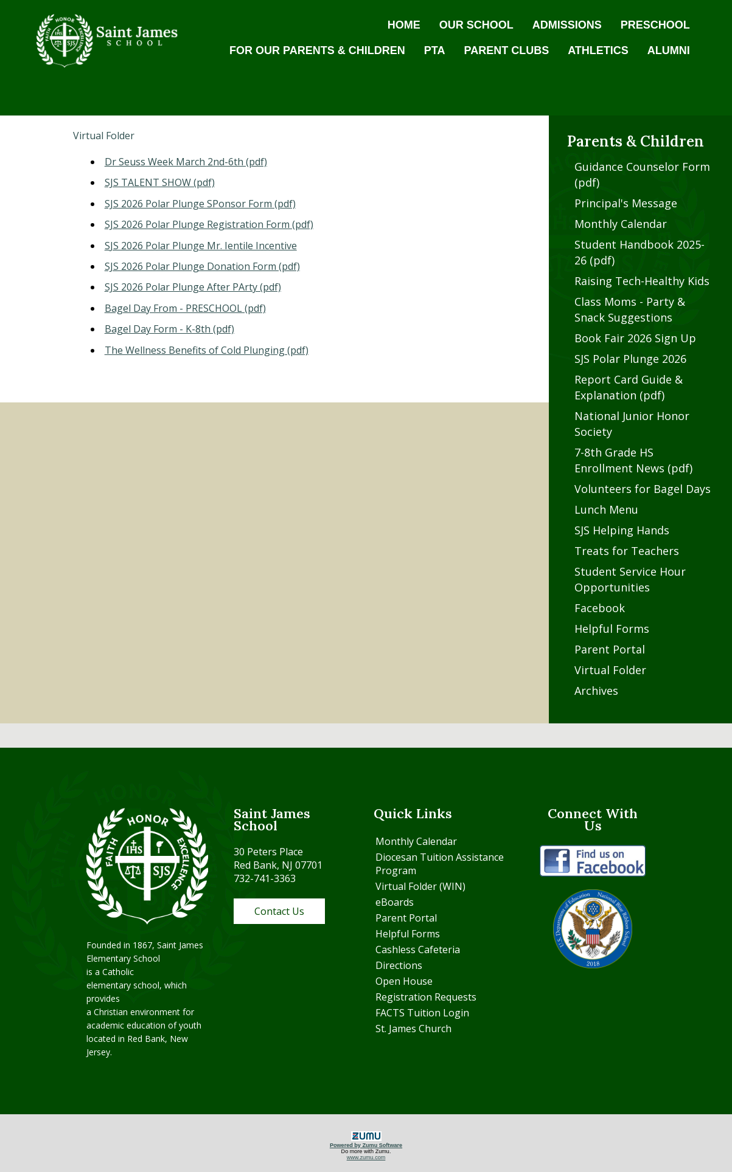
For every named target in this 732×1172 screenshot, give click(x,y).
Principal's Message (625, 203)
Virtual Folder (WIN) (420, 886)
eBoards (394, 902)
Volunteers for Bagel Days (642, 488)
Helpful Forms (611, 628)
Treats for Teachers (626, 550)
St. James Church (413, 1028)
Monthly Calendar (620, 223)
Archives (596, 690)
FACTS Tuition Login (422, 1012)
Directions (398, 965)
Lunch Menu (606, 509)
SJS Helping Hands (621, 530)
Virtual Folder (610, 670)
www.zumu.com (366, 1157)
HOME (404, 25)
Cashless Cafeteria (417, 949)
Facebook (599, 608)
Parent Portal (609, 649)
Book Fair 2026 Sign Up (635, 338)
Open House (404, 981)
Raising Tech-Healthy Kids (641, 281)
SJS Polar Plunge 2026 (630, 358)
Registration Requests (425, 997)
